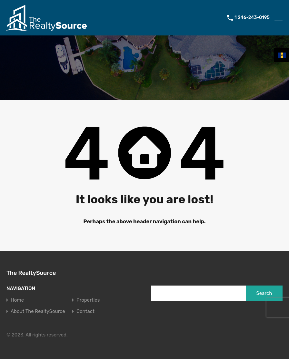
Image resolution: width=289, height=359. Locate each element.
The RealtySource (31, 273)
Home (17, 300)
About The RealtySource (38, 311)
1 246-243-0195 (252, 17)
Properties (88, 300)
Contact (85, 311)
